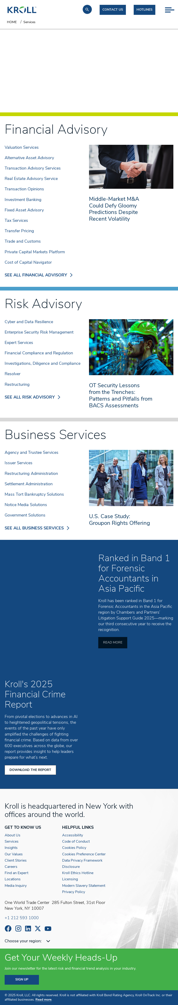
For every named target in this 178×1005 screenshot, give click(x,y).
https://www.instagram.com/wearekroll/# (18, 928)
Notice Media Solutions (26, 505)
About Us (12, 835)
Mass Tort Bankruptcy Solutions (34, 494)
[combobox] (54, 941)
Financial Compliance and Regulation (39, 353)
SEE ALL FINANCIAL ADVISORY (39, 275)
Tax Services (16, 221)
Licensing (70, 879)
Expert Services (19, 343)
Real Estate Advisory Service (31, 179)
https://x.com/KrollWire (38, 928)
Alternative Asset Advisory (29, 158)
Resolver (12, 374)
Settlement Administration (29, 484)
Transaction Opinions (24, 189)
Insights (11, 848)
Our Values (14, 854)
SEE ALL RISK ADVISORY (32, 397)
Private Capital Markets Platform (35, 252)
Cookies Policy (74, 848)
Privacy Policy (73, 892)
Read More (112, 642)
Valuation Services (22, 147)
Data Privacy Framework (82, 860)
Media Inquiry (16, 885)
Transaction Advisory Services (33, 168)
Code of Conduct (76, 842)
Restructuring (17, 385)
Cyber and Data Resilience (29, 322)
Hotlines (145, 10)
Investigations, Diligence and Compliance (42, 364)
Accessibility (72, 835)
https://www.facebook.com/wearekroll (8, 928)
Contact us (112, 10)
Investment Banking (23, 200)
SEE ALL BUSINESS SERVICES (37, 528)
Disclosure (71, 867)
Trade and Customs (23, 241)
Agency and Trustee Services (31, 453)
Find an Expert (16, 873)
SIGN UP (21, 979)
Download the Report (30, 770)
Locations (13, 879)
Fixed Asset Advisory (24, 210)
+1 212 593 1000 (22, 918)
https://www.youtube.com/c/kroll (47, 928)
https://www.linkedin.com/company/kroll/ (28, 928)
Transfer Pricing (19, 231)
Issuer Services (18, 463)
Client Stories (16, 860)
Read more (43, 1000)
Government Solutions (25, 515)
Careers (11, 867)
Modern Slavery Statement (83, 885)
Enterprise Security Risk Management (39, 332)
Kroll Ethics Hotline (77, 873)
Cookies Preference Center (84, 854)
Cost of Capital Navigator (28, 262)
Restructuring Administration (31, 474)
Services (12, 842)
